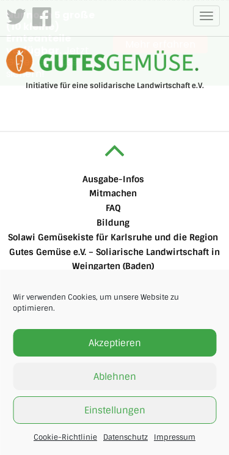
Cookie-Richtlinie (65, 437)
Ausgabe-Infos (113, 178)
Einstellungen (114, 410)
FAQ (113, 207)
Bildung (112, 222)
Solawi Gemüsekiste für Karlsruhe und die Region (113, 236)
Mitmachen (113, 192)
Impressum (174, 437)
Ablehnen (114, 377)
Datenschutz (125, 437)
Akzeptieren (115, 343)
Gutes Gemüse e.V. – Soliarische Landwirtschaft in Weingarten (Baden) (114, 259)
